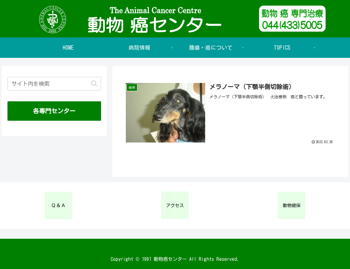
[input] (54, 83)
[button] (94, 83)
